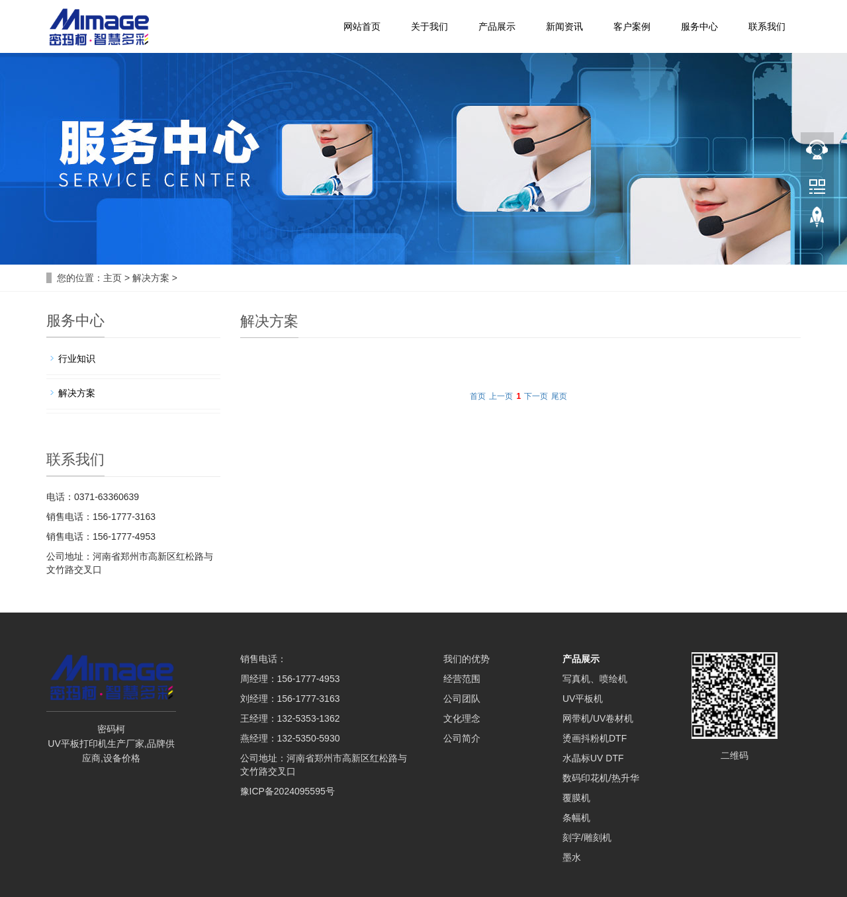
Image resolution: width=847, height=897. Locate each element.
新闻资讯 (564, 26)
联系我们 (766, 26)
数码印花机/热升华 (600, 778)
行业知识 (76, 358)
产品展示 (496, 26)
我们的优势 (466, 659)
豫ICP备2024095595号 (287, 791)
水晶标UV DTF (593, 758)
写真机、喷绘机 (594, 678)
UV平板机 (582, 698)
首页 (478, 396)
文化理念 (461, 718)
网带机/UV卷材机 (597, 718)
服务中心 (699, 26)
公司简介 (461, 738)
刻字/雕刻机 (586, 837)
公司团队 (461, 698)
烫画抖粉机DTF (594, 738)
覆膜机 (576, 797)
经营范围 (461, 678)
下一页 (536, 396)
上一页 (501, 396)
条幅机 (576, 817)
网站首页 (361, 26)
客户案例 (631, 26)
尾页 (559, 396)
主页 (112, 278)
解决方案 (150, 278)
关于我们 (429, 26)
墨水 (571, 857)
